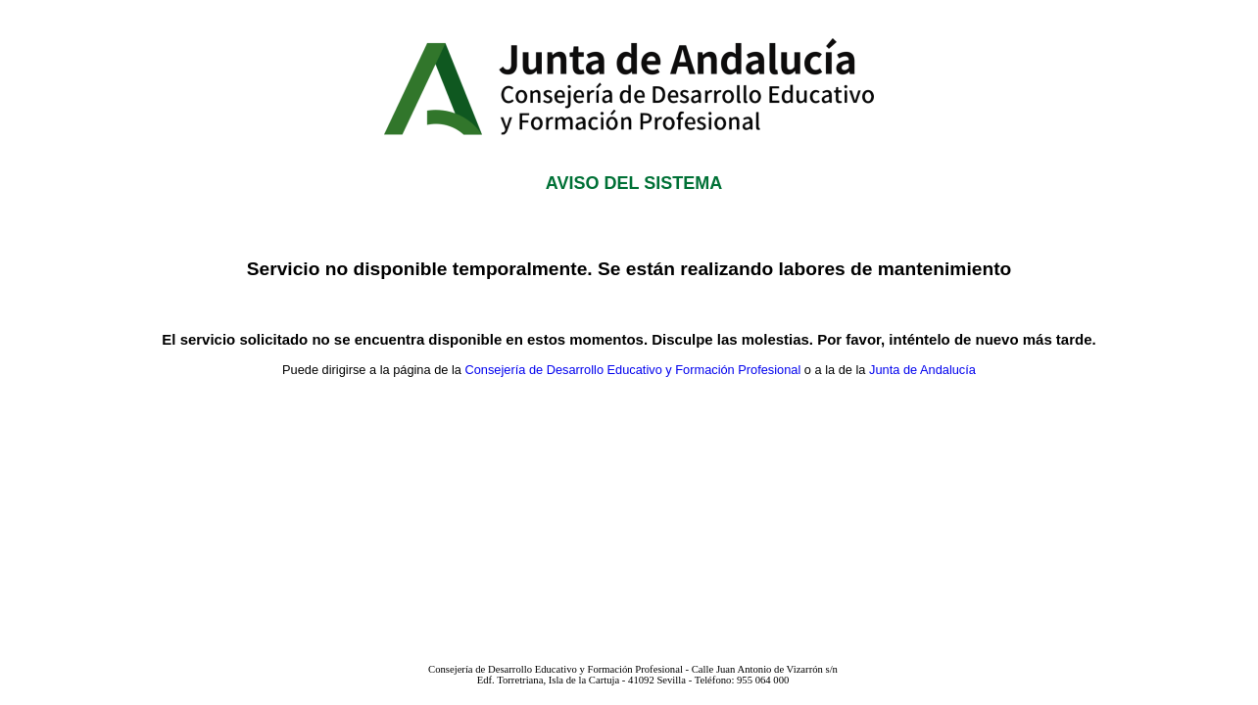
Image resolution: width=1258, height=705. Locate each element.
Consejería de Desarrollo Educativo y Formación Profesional (632, 369)
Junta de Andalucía (922, 369)
